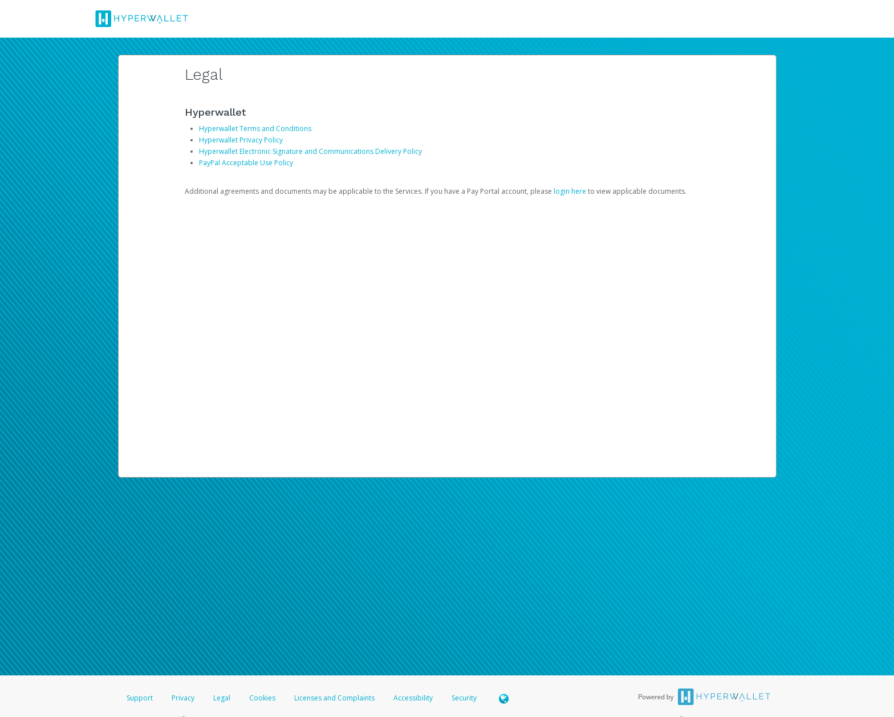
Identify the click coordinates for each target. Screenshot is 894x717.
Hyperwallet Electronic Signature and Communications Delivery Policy (310, 151)
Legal (221, 698)
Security (464, 698)
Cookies (262, 698)
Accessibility (413, 698)
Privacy (183, 698)
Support (140, 698)
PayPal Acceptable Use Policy (246, 163)
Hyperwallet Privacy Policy (241, 140)
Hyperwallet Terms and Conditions (255, 128)
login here (570, 191)
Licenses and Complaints (335, 698)
